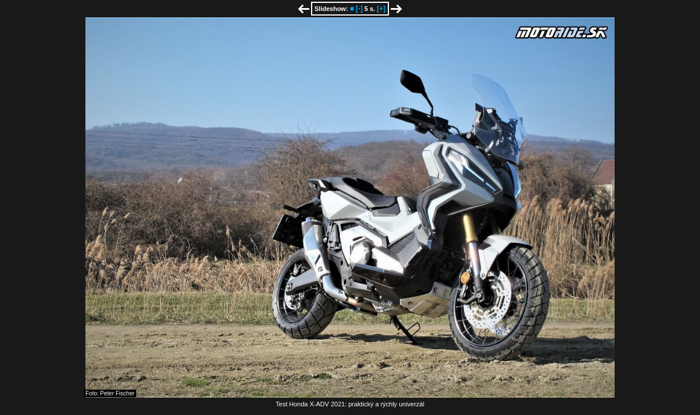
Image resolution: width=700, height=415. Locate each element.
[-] (358, 9)
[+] (381, 9)
